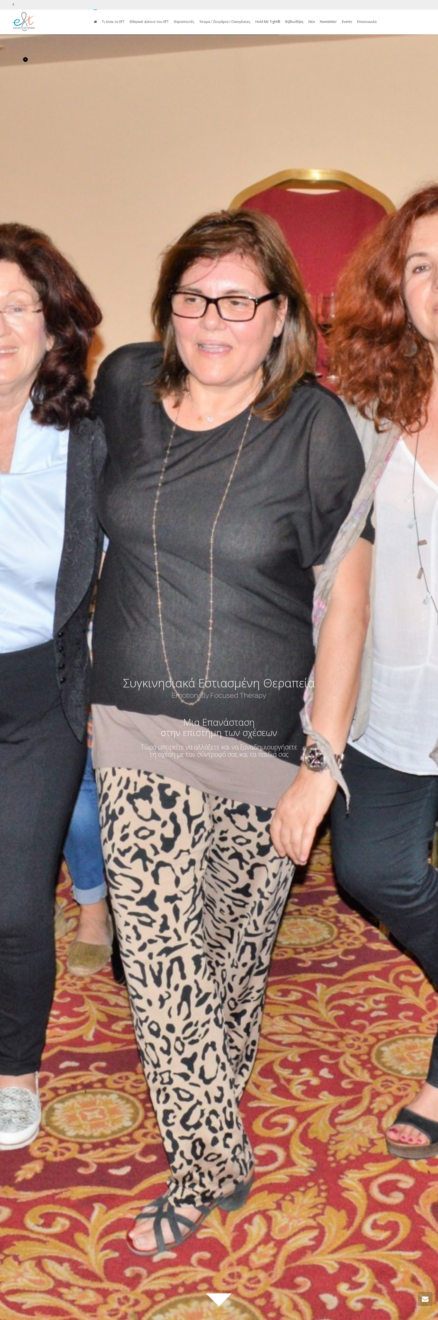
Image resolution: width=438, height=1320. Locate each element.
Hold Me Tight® (267, 21)
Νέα (311, 21)
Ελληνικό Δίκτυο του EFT (149, 21)
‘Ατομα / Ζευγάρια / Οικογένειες (224, 21)
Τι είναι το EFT (113, 21)
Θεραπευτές (184, 21)
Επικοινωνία (367, 21)
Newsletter (328, 21)
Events (347, 21)
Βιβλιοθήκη (294, 21)
